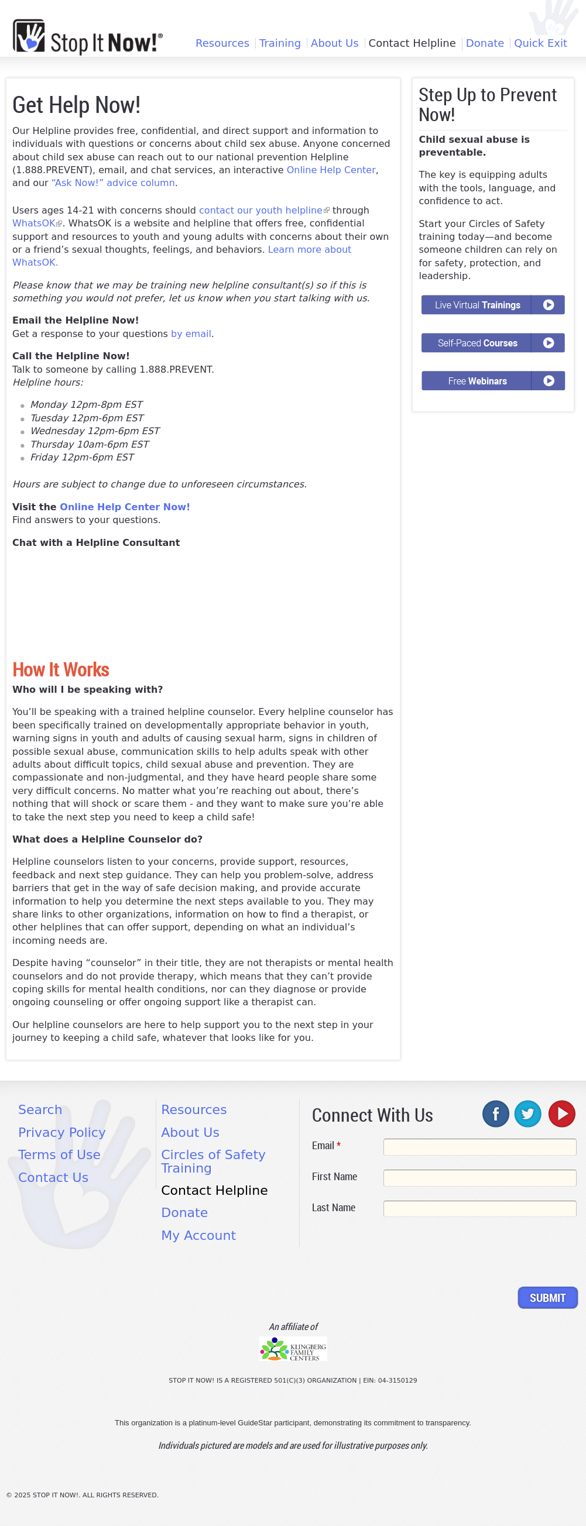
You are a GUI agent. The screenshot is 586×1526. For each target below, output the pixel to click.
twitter (528, 1113)
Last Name (333, 1207)
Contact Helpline (412, 43)
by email (191, 333)
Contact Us (53, 1177)
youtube (560, 1113)
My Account (198, 1235)
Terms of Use (59, 1154)
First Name (334, 1176)
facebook (496, 1113)
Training (280, 43)
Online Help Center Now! (125, 507)
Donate (485, 43)
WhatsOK (37, 223)
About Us (335, 43)
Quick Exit (540, 43)
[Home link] (88, 37)
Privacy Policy (62, 1132)
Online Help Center (331, 170)
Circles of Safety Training (213, 1161)
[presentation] (401, 1254)
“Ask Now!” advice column (113, 182)
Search (40, 1109)
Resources (222, 43)
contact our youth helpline (264, 210)
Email (326, 1145)
